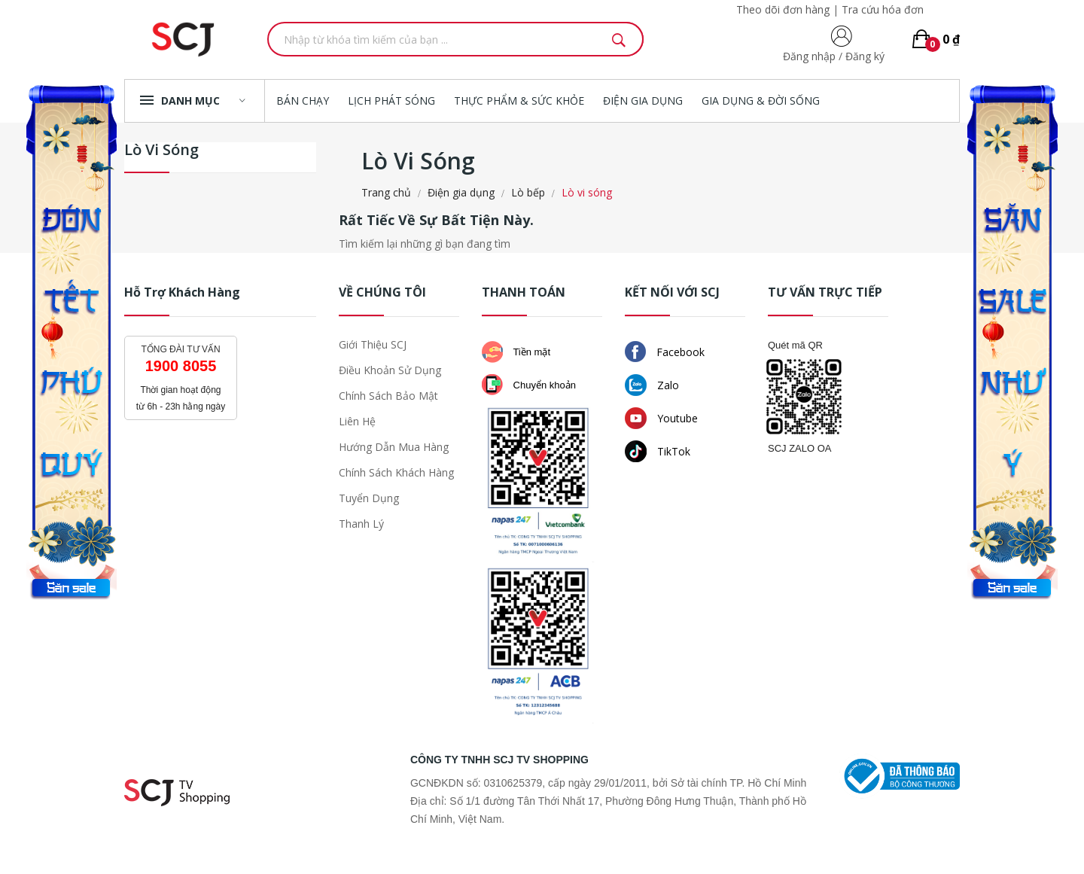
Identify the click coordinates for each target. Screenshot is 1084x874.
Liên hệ (357, 421)
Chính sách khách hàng (396, 472)
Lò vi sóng (161, 151)
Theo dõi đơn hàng (783, 9)
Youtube (661, 418)
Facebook (665, 351)
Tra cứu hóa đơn (883, 9)
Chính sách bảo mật (388, 395)
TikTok (657, 451)
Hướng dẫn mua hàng (394, 447)
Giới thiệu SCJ (372, 344)
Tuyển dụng (369, 498)
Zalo (652, 385)
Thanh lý (361, 523)
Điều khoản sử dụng (390, 370)
